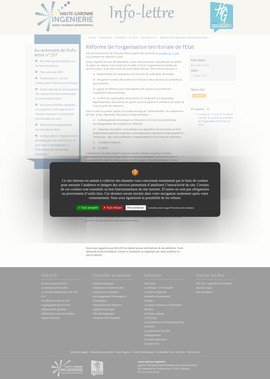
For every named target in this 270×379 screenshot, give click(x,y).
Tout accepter (88, 207)
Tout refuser (112, 207)
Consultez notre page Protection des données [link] (171, 207)
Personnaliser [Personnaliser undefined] (135, 207)
